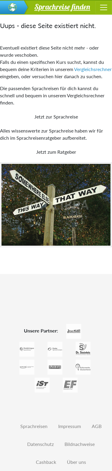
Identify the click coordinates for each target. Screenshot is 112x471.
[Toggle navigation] (103, 7)
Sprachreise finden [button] (62, 6)
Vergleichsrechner (93, 69)
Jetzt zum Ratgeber (56, 152)
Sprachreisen (33, 426)
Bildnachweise (80, 444)
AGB (97, 426)
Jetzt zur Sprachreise (56, 116)
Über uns (76, 462)
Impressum (69, 426)
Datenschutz (40, 444)
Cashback (46, 462)
